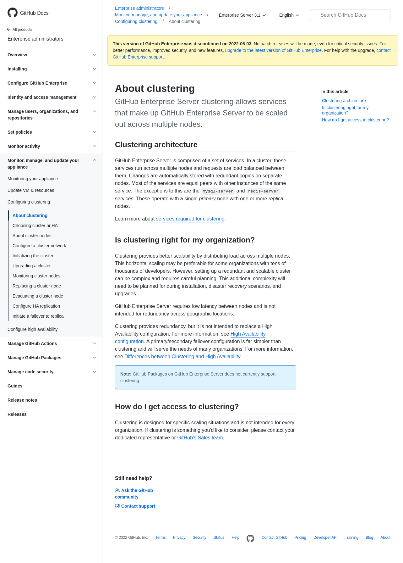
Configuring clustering (139, 21)
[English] (289, 15)
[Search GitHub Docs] (350, 15)
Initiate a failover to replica (38, 316)
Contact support (135, 506)
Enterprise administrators (35, 39)
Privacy (179, 537)
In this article (334, 91)
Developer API (325, 537)
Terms (160, 537)
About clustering (30, 215)
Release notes (22, 400)
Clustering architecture (344, 100)
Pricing (300, 537)
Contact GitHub (274, 537)
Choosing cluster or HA (35, 225)
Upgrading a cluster (32, 265)
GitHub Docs (34, 13)
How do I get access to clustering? (355, 119)
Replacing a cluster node (37, 285)
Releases (17, 414)
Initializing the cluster (33, 255)
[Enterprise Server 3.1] (243, 15)
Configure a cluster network (39, 245)
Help (235, 537)
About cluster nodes (32, 235)
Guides (15, 385)
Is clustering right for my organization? (345, 110)
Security (199, 537)
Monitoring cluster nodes (37, 275)
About (385, 537)
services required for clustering (190, 218)
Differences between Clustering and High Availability (182, 356)
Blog (369, 537)
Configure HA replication (36, 306)
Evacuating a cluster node (38, 295)
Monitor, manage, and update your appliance (161, 14)
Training (351, 537)
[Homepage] (250, 539)
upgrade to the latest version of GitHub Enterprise (273, 50)
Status (219, 537)
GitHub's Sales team (200, 437)
